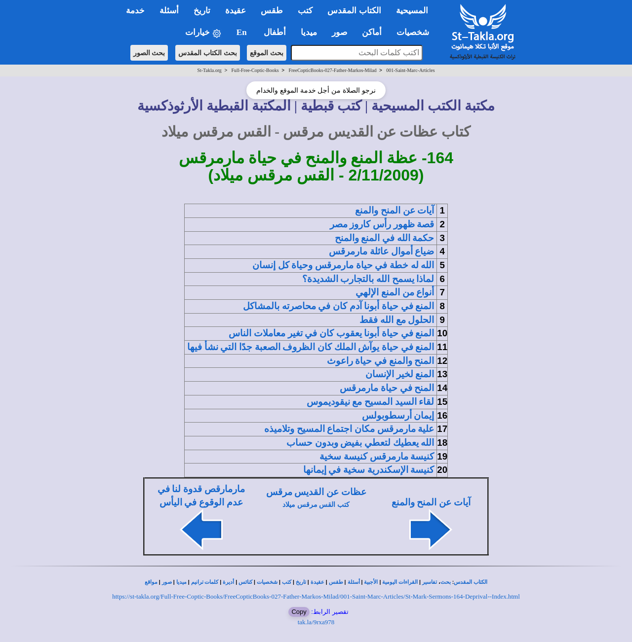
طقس (336, 582)
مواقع (151, 582)
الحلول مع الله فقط (396, 320)
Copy (298, 611)
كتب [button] (305, 10)
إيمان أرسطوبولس (398, 415)
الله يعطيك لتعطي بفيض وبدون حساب (360, 442)
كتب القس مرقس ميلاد (316, 504)
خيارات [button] (203, 33)
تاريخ (301, 582)
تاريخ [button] (202, 10)
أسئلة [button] (169, 10)
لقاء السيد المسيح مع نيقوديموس (370, 401)
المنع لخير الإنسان (399, 374)
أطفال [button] (275, 32)
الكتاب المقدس (470, 582)
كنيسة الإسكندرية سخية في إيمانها (368, 469)
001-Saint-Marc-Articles (410, 70)
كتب (286, 582)
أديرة (228, 582)
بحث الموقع (266, 53)
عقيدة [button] (235, 10)
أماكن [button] (372, 32)
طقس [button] (272, 10)
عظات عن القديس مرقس (316, 492)
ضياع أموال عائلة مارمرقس (381, 251)
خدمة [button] (135, 10)
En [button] (243, 32)
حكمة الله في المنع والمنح (384, 238)
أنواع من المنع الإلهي (395, 292)
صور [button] (339, 32)
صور (167, 582)
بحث (445, 582)
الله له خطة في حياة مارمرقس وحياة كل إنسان (343, 265)
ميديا (181, 582)
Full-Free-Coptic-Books (255, 70)
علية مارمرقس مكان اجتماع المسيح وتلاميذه (349, 429)
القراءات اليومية (400, 582)
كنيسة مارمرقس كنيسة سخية (376, 456)
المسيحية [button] (412, 10)
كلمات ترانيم (205, 582)
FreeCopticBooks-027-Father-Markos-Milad (332, 70)
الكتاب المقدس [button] (354, 10)
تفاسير (429, 582)
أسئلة (354, 582)
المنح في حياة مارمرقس (387, 388)
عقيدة (317, 582)
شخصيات (267, 582)
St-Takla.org (209, 70)
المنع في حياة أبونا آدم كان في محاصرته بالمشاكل (338, 306)
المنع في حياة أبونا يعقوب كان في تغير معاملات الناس (331, 333)
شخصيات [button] (415, 32)
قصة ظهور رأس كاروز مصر (382, 224)
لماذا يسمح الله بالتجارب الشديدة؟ (368, 279)
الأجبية (371, 582)
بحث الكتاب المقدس (207, 53)
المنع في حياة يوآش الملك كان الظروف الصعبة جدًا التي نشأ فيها (310, 347)
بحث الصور (149, 53)
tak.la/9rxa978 (316, 622)
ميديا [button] (309, 32)
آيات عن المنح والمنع (394, 210)
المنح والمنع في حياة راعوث (380, 361)
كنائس (245, 582)
